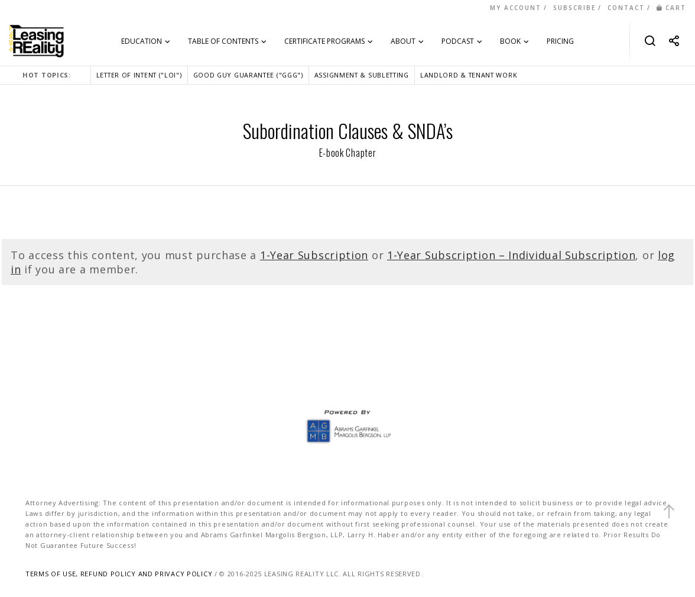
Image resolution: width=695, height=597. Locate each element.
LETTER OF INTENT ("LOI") (139, 74)
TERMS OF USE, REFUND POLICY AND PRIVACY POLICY (118, 573)
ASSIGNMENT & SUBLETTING (361, 74)
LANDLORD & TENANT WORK (468, 74)
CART (671, 8)
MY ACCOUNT (515, 8)
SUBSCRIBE (574, 8)
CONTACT (626, 8)
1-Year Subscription (314, 255)
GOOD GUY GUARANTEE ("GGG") (248, 74)
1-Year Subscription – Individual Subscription (511, 255)
